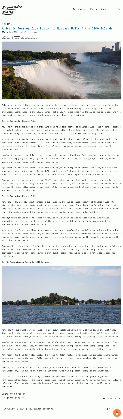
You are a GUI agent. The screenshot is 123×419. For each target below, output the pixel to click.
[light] (119, 9)
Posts (93, 9)
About (104, 9)
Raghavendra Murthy (12, 9)
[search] (113, 9)
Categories (79, 9)
